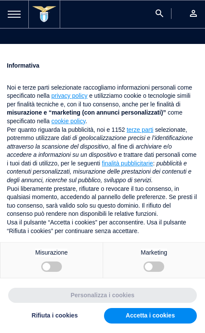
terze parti (140, 129)
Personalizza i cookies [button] (102, 295)
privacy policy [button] (70, 95)
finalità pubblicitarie (127, 163)
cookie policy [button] (69, 121)
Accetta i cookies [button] (150, 315)
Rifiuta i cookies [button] (55, 315)
